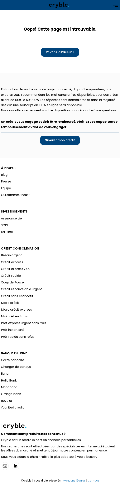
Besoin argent (11, 255)
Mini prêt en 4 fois (14, 316)
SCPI (4, 225)
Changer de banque (16, 367)
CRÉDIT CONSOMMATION (20, 248)
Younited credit (12, 407)
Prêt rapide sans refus (17, 337)
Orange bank (11, 394)
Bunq (4, 373)
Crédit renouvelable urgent (21, 289)
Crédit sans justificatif (17, 296)
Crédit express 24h (15, 269)
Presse (6, 181)
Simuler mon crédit (60, 140)
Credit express (12, 262)
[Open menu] (115, 5)
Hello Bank (9, 380)
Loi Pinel (7, 232)
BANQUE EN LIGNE (14, 353)
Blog (4, 174)
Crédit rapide (11, 275)
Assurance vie (11, 218)
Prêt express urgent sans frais (23, 323)
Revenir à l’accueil (60, 52)
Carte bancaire (12, 360)
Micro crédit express (16, 309)
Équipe (6, 188)
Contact (93, 480)
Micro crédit (10, 303)
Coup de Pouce (12, 282)
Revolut (6, 400)
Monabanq (9, 387)
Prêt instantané (13, 330)
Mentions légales (74, 480)
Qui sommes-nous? (15, 195)
